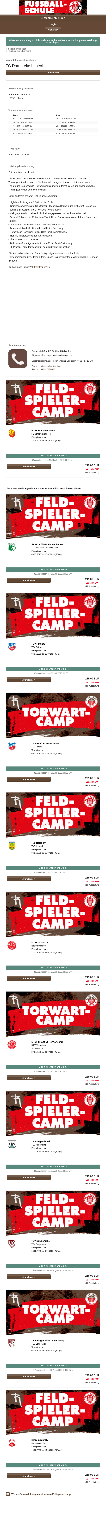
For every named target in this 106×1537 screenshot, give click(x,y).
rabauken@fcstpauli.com (51, 366)
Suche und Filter (17, 49)
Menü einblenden (53, 18)
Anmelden (53, 30)
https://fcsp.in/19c (41, 267)
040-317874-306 (48, 369)
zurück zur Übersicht (20, 51)
